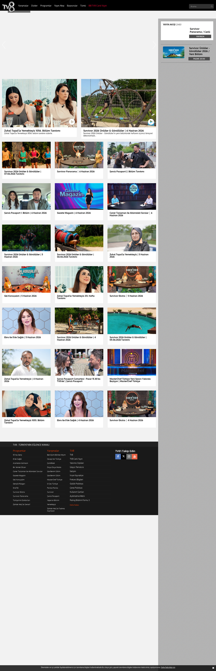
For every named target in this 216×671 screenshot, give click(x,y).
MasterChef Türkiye (54, 479)
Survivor (50, 492)
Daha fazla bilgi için (168, 667)
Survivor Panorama (20, 496)
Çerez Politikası (76, 488)
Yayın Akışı (59, 5)
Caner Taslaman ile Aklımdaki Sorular (28, 471)
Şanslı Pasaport (53, 496)
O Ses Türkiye (52, 484)
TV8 (71, 455)
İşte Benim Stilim (53, 471)
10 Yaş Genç (17, 455)
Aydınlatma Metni (77, 496)
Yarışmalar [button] (23, 5)
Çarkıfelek (51, 463)
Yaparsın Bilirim (53, 500)
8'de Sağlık (17, 459)
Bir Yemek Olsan (19, 467)
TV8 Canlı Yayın (98, 5)
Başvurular (72, 5)
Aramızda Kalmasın (20, 463)
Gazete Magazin (19, 475)
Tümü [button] (83, 5)
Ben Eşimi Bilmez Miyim (56, 455)
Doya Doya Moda (54, 467)
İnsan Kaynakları (76, 475)
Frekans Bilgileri (76, 479)
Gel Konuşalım (18, 479)
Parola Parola (52, 488)
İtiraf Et (15, 488)
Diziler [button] (34, 5)
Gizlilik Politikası (76, 483)
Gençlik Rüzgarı (19, 484)
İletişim (73, 471)
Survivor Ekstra (19, 492)
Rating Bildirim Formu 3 (80, 500)
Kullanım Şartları (77, 492)
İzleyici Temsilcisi (77, 467)
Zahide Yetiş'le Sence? (21, 504)
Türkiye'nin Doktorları (21, 500)
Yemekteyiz (51, 504)
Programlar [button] (46, 5)
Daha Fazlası (74, 505)
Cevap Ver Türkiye (54, 459)
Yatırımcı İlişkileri (77, 463)
